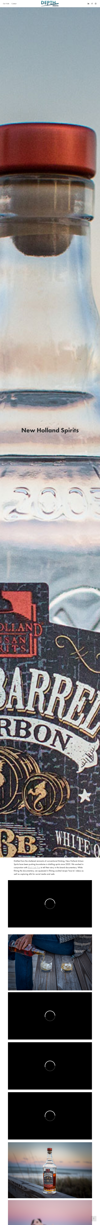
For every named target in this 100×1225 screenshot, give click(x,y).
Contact (14, 4)
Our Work (6, 4)
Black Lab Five (34, 867)
